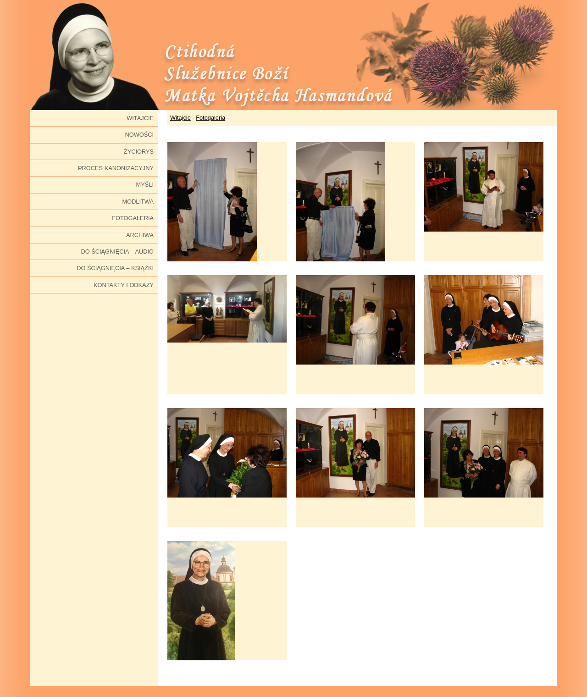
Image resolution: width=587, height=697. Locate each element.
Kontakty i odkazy (124, 285)
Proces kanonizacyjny (116, 168)
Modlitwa (138, 201)
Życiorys (139, 151)
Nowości (139, 134)
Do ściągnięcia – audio (117, 251)
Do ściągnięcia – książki (115, 268)
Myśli (145, 184)
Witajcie (140, 118)
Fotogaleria (133, 218)
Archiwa (140, 235)
